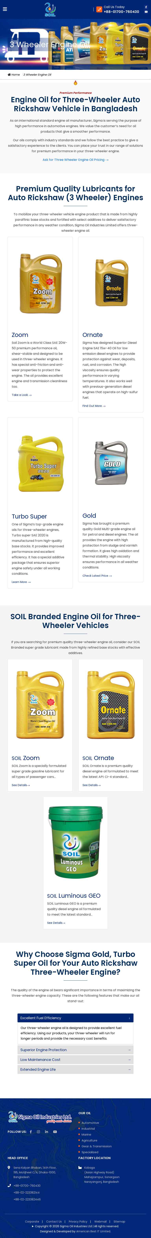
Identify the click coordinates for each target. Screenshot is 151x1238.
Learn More (21, 582)
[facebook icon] (146, 7)
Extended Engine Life (38, 1069)
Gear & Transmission (97, 1146)
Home (14, 75)
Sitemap (119, 1222)
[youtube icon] (146, 12)
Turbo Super (29, 516)
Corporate (32, 1222)
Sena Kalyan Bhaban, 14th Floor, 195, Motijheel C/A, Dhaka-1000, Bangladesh (35, 1172)
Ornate (93, 335)
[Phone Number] (117, 9)
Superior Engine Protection (43, 1049)
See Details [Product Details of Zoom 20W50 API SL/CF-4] (21, 785)
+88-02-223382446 (27, 1199)
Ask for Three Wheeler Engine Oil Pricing (76, 159)
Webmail (100, 1222)
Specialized (90, 1152)
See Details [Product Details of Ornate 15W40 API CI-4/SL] (92, 785)
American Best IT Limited (93, 1231)
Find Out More (94, 406)
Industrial (88, 1129)
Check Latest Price (97, 576)
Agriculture (89, 1140)
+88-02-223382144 (27, 1193)
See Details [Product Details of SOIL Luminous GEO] (56, 923)
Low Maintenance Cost (40, 1059)
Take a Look (22, 395)
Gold (89, 516)
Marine (86, 1134)
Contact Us (54, 1222)
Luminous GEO (73, 896)
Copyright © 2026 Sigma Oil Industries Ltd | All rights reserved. (77, 1226)
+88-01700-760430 (27, 1186)
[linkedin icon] (46, 1131)
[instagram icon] (38, 1131)
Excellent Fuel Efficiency (40, 1017)
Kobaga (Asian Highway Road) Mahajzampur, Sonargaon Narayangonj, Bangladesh (102, 1175)
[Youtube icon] (55, 1131)
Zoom (20, 335)
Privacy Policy (78, 1222)
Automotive (90, 1123)
